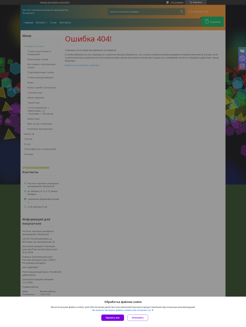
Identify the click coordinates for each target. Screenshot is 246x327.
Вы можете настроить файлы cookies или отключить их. (121, 310)
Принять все (113, 317)
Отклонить (138, 317)
